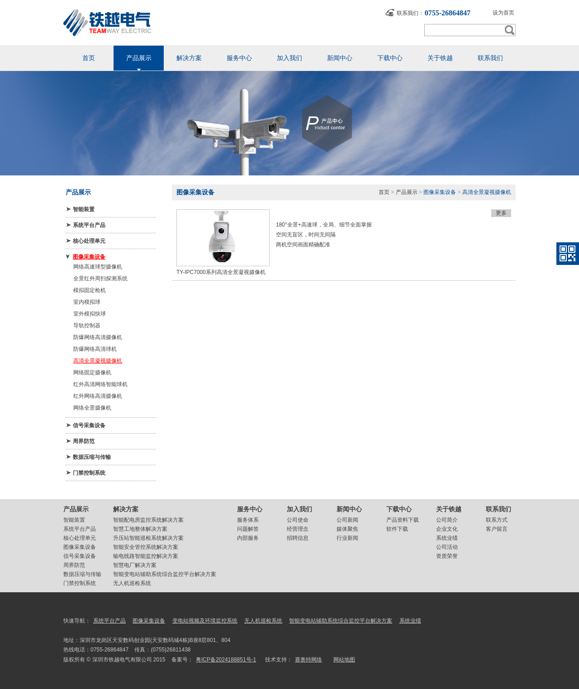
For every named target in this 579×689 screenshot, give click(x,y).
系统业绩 (447, 538)
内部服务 (248, 538)
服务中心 (249, 509)
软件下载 (397, 529)
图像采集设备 (89, 257)
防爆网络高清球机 (95, 349)
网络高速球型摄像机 (97, 267)
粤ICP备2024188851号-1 (226, 659)
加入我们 (299, 509)
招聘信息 (297, 538)
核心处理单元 (89, 241)
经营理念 (297, 529)
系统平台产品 (89, 225)
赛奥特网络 (308, 659)
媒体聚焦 (347, 529)
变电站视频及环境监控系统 (204, 621)
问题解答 (248, 529)
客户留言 (497, 529)
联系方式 (497, 520)
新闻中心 (349, 509)
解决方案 (125, 509)
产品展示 (407, 192)
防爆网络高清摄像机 (97, 337)
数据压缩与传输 (92, 457)
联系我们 (498, 509)
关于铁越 (448, 509)
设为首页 (503, 12)
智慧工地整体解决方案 (140, 529)
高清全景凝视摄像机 (97, 361)
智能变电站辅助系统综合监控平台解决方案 (164, 574)
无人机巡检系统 (132, 583)
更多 (501, 213)
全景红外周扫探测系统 (100, 278)
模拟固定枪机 (89, 290)
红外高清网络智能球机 (100, 384)
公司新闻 (347, 520)
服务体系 (248, 520)
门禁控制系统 (89, 473)
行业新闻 (347, 538)
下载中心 (399, 509)
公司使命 (297, 520)
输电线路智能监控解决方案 (145, 556)
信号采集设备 (89, 425)
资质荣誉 (447, 556)
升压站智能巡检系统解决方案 (148, 538)
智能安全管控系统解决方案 (145, 547)
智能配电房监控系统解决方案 (148, 520)
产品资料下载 (402, 520)
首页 (384, 192)
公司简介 (447, 520)
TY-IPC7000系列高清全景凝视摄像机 (221, 272)
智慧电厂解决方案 (135, 565)
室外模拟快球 (89, 314)
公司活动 (447, 547)
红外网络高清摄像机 (97, 396)
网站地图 (344, 659)
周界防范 (84, 441)
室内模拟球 (86, 302)
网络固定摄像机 (92, 372)
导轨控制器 (86, 325)
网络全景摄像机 (92, 408)
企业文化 (447, 529)
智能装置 (84, 209)
